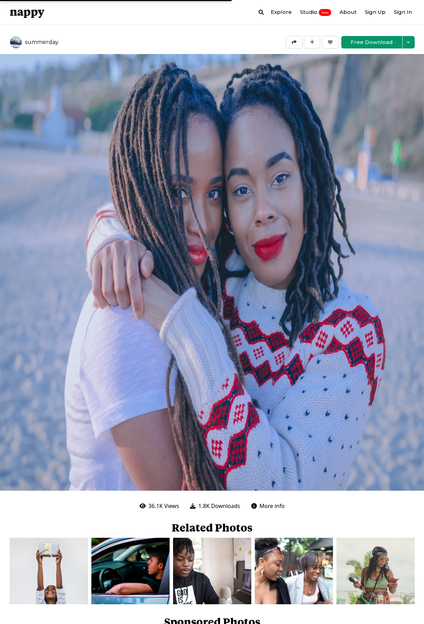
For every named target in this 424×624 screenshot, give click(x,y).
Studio (315, 12)
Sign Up (375, 12)
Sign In (403, 12)
